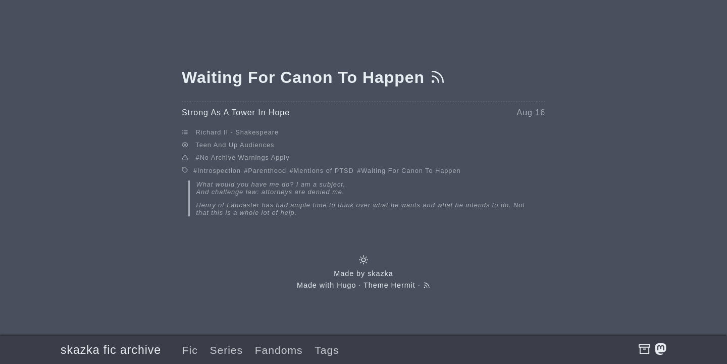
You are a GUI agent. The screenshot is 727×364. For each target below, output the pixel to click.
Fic (190, 350)
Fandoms (279, 350)
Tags (327, 350)
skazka (380, 273)
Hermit (403, 285)
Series (226, 350)
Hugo (346, 285)
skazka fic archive (111, 349)
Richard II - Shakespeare (237, 132)
